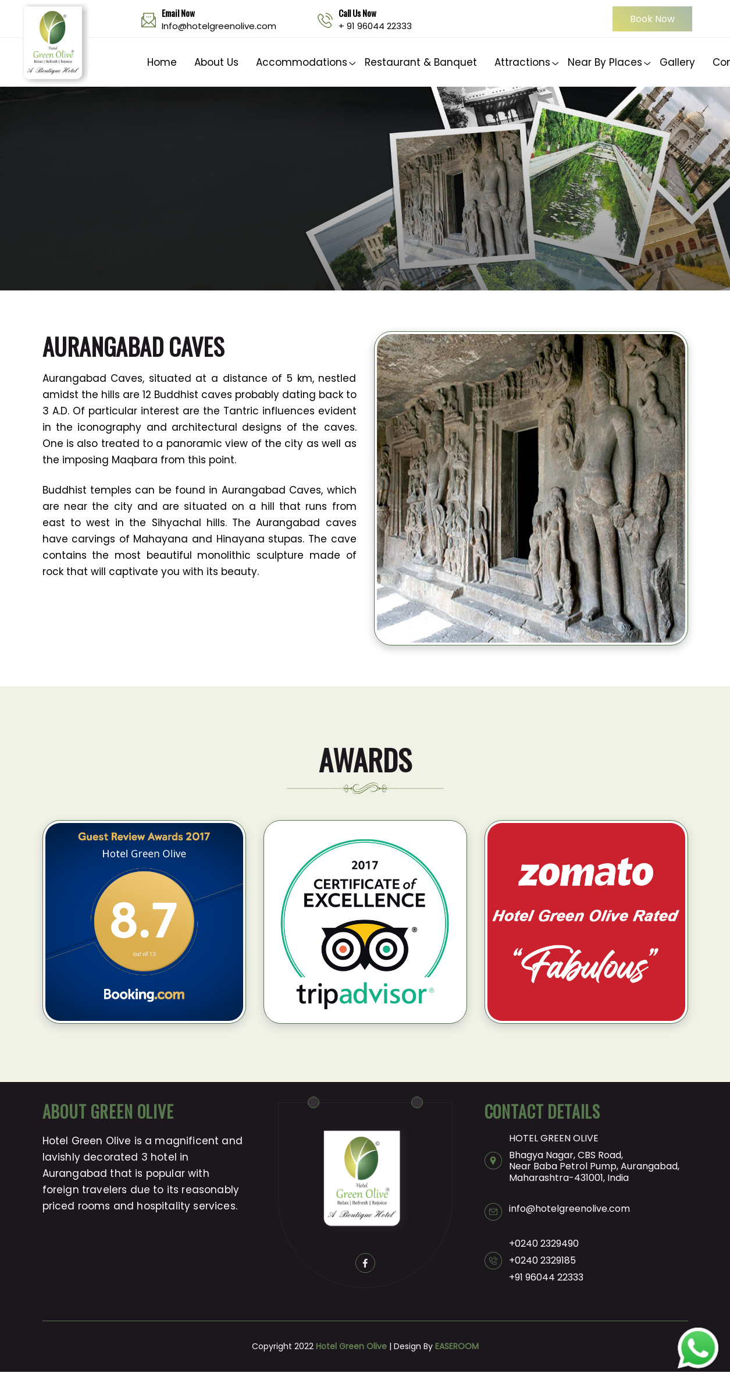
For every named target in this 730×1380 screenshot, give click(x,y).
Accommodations (301, 62)
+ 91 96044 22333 (375, 26)
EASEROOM (457, 1346)
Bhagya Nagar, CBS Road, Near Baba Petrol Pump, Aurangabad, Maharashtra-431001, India (594, 1166)
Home (162, 62)
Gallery (677, 62)
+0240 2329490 (544, 1243)
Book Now (652, 19)
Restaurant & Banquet (421, 62)
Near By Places (605, 62)
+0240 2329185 (542, 1260)
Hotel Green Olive (351, 1346)
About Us (216, 62)
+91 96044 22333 (546, 1277)
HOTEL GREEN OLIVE (554, 1138)
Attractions (522, 62)
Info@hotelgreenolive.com (219, 26)
